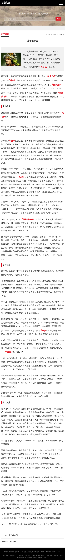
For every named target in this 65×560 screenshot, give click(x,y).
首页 (54, 34)
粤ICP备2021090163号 (53, 552)
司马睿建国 (13, 535)
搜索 (58, 19)
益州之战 (12, 541)
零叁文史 (17, 552)
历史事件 (61, 34)
